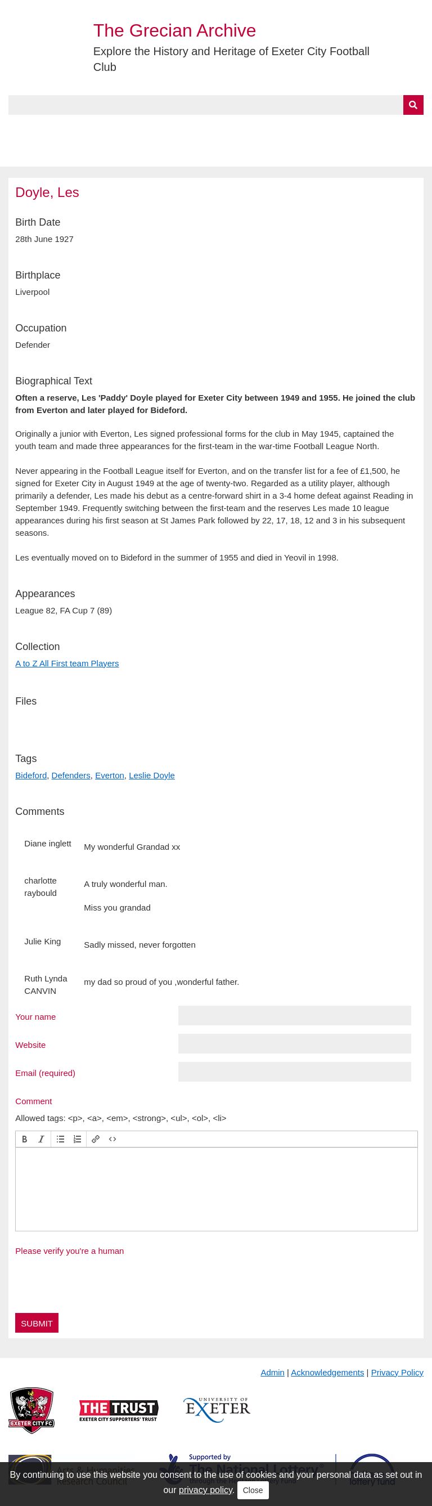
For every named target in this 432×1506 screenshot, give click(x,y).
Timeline (307, 127)
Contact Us (369, 127)
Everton (109, 775)
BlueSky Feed (39, 153)
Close (253, 1490)
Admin (272, 1372)
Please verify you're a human (69, 1251)
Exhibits (245, 127)
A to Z (190, 127)
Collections (124, 127)
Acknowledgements (327, 1372)
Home (21, 127)
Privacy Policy (397, 1372)
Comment (33, 1100)
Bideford (31, 775)
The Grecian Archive (174, 30)
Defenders (71, 775)
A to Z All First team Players (67, 663)
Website (30, 1044)
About (64, 127)
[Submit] (413, 105)
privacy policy (205, 1490)
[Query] (215, 105)
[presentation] (24, 1139)
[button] (25, 1139)
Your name (35, 1016)
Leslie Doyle (152, 775)
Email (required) (45, 1072)
